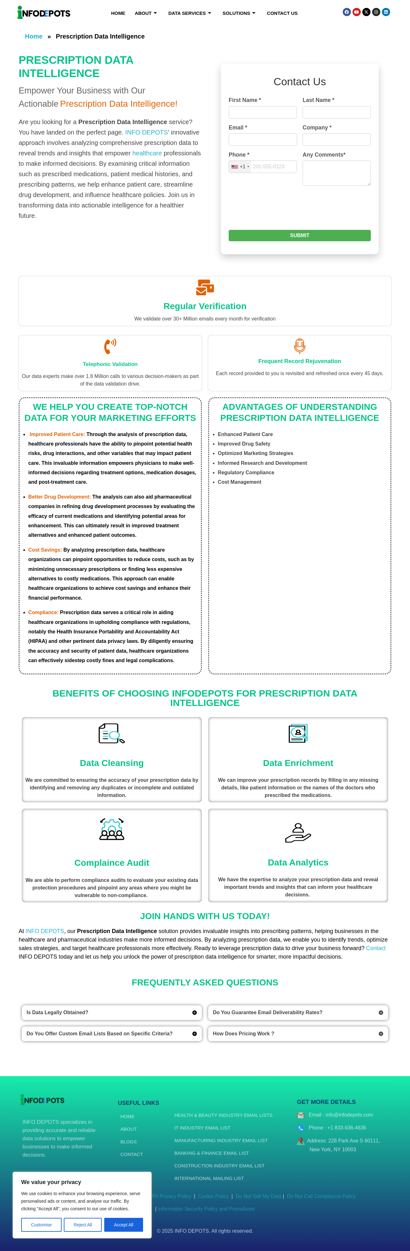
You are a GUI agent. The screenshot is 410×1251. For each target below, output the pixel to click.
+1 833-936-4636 (347, 1133)
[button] (112, 1012)
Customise (41, 1224)
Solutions (239, 13)
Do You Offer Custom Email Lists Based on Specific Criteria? (100, 1033)
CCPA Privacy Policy (168, 1201)
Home (118, 13)
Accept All (123, 1224)
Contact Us (282, 13)
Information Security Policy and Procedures (206, 1214)
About (146, 13)
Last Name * (319, 100)
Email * (238, 127)
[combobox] (240, 167)
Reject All (83, 1224)
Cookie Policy (214, 1201)
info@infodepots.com (349, 1120)
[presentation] (277, 211)
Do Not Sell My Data (258, 1201)
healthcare (147, 153)
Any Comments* (324, 155)
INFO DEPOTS (146, 132)
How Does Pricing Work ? (243, 1033)
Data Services (189, 13)
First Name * (245, 100)
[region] (82, 1205)
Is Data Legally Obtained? (57, 1012)
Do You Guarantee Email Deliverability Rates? (268, 1012)
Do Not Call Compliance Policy (320, 1201)
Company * (317, 127)
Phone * (239, 155)
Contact (376, 948)
